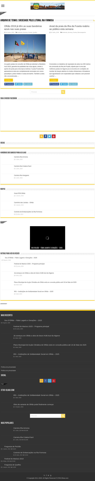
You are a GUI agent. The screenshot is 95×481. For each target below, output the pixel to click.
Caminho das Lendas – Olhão (24, 202)
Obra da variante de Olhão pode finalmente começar (33, 404)
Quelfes (35, 32)
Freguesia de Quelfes (12, 465)
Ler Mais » (9, 80)
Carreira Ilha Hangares (21, 175)
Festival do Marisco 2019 (13, 459)
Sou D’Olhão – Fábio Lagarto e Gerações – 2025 (46, 248)
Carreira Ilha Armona (21, 157)
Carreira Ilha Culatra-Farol (22, 166)
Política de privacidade (8, 367)
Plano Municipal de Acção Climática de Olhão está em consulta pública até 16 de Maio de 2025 (45, 282)
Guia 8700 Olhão (19, 193)
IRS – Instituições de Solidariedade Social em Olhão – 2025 (33, 291)
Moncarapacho (82, 32)
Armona (25, 32)
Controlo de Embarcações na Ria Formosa (28, 212)
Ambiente (19, 32)
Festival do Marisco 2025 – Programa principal (29, 264)
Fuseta (30, 32)
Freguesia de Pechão (12, 446)
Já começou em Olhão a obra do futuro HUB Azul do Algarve (34, 273)
